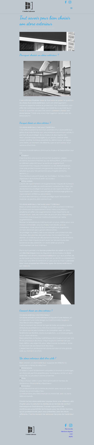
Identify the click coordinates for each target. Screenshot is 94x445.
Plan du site (69, 429)
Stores (25, 30)
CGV (71, 434)
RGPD (71, 436)
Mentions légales (67, 431)
